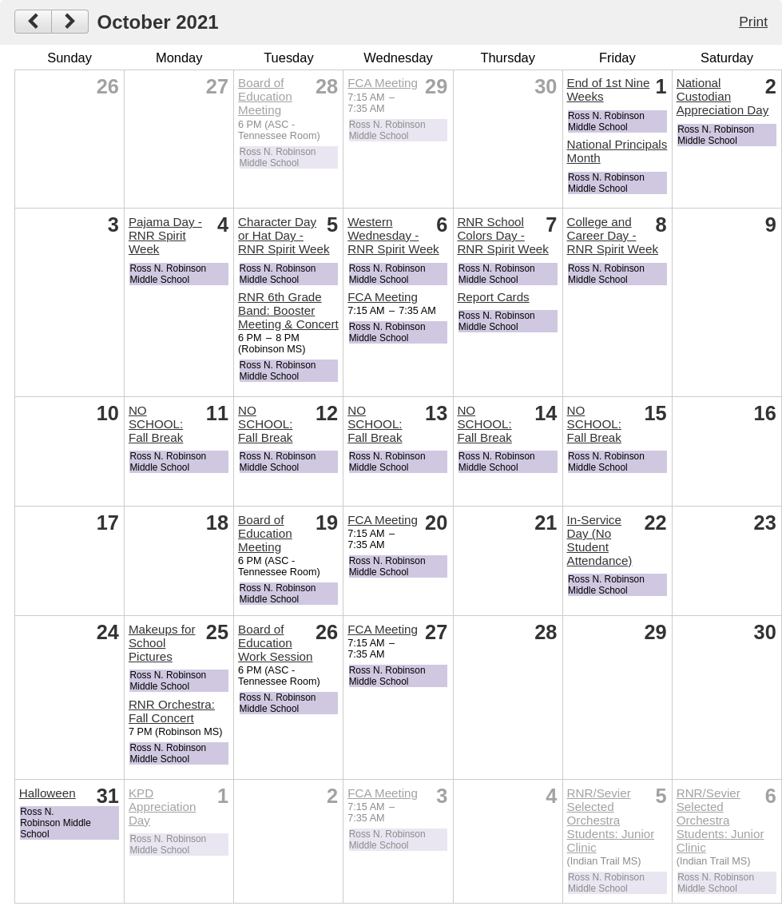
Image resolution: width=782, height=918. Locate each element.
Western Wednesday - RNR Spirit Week (393, 235)
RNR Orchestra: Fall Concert (172, 711)
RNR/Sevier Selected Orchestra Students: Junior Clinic (611, 820)
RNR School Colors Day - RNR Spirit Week (503, 235)
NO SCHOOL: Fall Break (156, 423)
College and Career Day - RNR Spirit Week (613, 235)
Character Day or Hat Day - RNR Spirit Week (284, 235)
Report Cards (493, 297)
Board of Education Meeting (265, 96)
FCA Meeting (382, 82)
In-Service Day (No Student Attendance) (600, 540)
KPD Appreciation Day (162, 806)
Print (753, 22)
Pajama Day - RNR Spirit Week (165, 235)
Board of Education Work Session (275, 642)
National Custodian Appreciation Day (723, 96)
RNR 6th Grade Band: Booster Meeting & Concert (288, 310)
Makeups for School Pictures (162, 642)
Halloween (47, 793)
